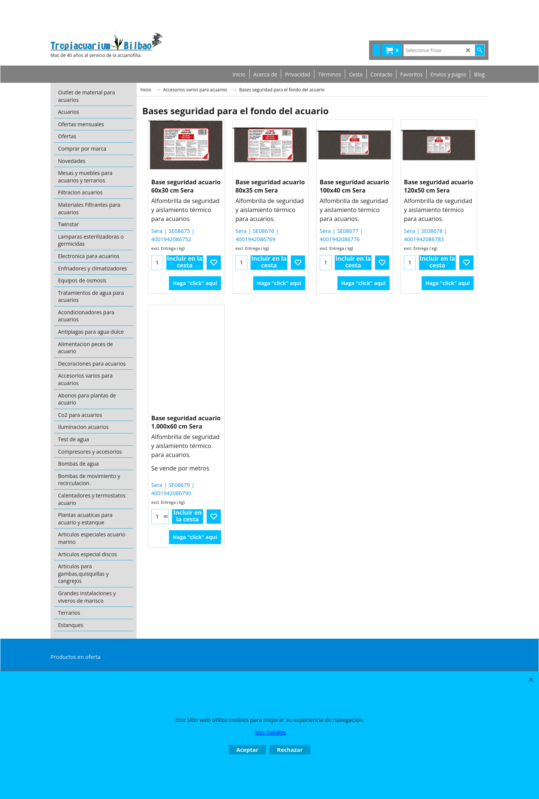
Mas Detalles (270, 732)
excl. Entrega (163, 248)
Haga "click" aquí (195, 283)
